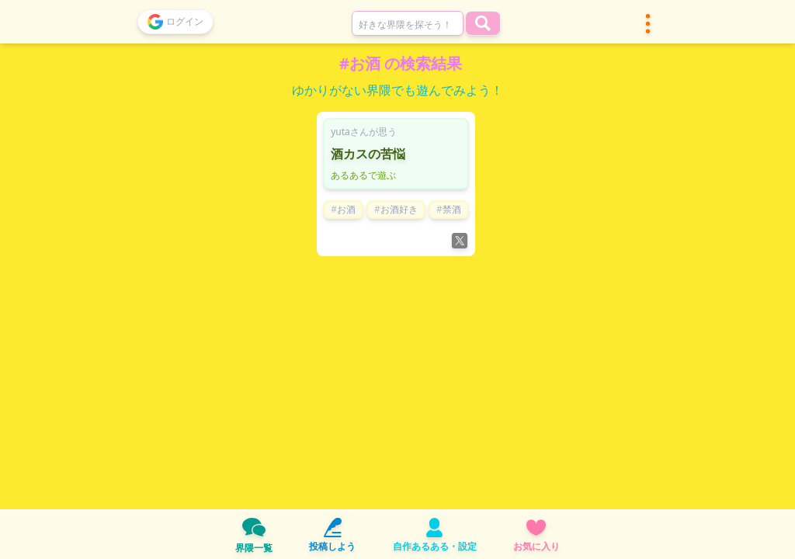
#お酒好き (396, 209)
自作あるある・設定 (435, 535)
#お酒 (343, 209)
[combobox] (407, 23)
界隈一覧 (254, 535)
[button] (648, 23)
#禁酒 (448, 209)
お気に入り (536, 535)
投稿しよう (332, 535)
